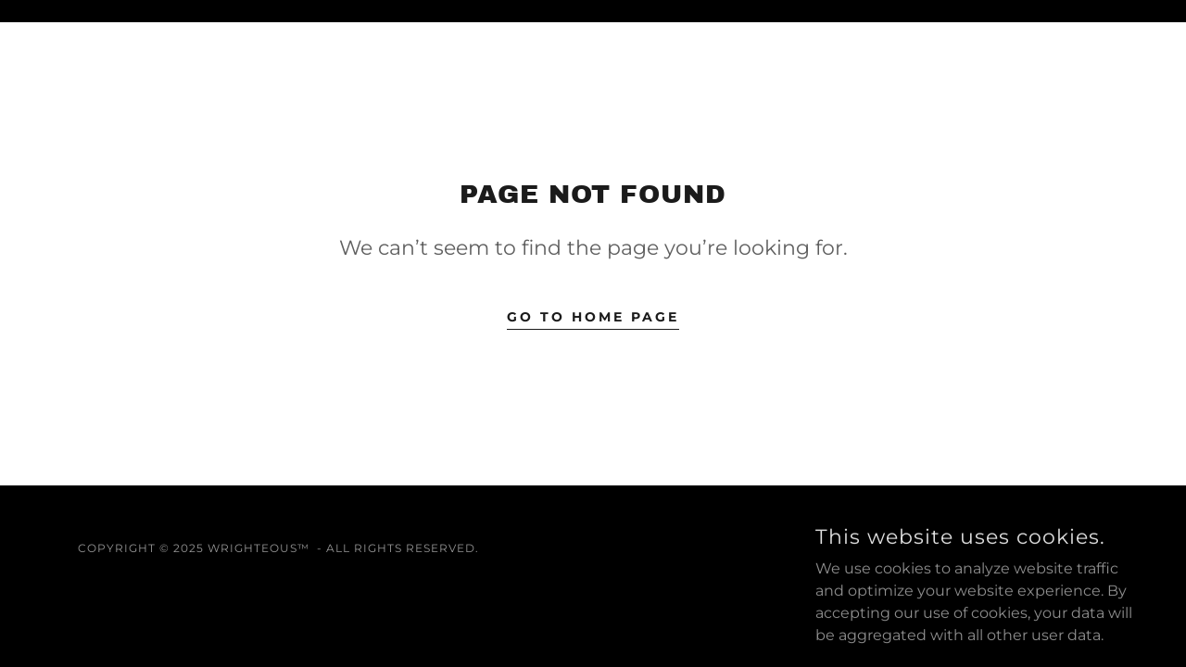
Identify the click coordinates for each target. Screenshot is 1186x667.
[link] (942, 548)
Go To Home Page (593, 316)
